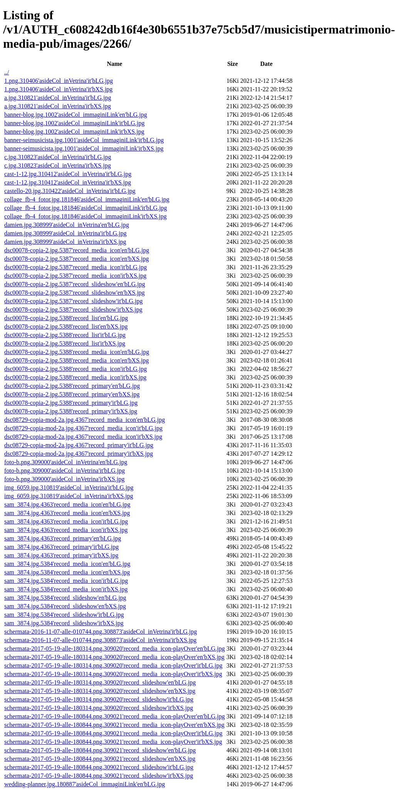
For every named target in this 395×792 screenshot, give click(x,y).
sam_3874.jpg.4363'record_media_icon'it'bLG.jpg (66, 521)
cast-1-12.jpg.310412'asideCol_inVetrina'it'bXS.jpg (67, 182)
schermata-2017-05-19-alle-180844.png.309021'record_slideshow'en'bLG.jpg (100, 750)
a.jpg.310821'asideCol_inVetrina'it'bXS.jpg (57, 106)
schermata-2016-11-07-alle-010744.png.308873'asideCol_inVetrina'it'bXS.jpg (100, 640)
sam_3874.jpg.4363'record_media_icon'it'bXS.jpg (66, 530)
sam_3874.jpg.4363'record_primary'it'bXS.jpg (61, 555)
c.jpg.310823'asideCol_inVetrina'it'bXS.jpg (57, 165)
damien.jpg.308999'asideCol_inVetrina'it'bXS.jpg (65, 241)
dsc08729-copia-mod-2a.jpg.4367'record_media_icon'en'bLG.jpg (84, 419)
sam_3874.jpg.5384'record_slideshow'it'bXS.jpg (64, 623)
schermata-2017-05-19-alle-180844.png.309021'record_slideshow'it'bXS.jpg (98, 775)
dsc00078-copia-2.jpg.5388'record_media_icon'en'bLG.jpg (76, 352)
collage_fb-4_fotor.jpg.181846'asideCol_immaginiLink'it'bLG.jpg (85, 208)
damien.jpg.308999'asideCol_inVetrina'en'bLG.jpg (66, 224)
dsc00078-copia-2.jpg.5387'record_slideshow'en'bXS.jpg (74, 292)
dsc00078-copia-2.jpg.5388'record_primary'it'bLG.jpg (71, 402)
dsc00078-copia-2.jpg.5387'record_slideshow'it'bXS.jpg (73, 309)
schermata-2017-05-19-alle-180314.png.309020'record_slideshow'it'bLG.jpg (98, 699)
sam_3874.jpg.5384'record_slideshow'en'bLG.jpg (65, 597)
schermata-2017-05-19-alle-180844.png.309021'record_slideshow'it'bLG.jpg (98, 767)
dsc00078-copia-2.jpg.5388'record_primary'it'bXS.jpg (70, 411)
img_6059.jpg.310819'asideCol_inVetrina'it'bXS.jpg (68, 496)
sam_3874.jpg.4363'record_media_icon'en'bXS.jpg (67, 513)
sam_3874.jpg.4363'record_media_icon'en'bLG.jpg (67, 504)
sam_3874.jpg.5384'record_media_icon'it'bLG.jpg (66, 580)
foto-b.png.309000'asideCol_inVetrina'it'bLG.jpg (64, 470)
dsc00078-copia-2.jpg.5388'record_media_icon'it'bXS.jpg (75, 377)
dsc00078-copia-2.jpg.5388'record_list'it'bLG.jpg (65, 335)
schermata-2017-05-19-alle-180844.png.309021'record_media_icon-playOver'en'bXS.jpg (114, 725)
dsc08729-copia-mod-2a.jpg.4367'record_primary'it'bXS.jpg (78, 453)
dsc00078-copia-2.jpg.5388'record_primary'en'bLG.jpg (72, 386)
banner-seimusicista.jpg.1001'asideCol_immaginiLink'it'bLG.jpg (84, 140)
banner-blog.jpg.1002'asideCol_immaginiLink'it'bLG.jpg (74, 123)
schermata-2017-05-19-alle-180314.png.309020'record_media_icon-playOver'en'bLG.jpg (114, 648)
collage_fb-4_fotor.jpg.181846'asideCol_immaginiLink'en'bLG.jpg (87, 199)
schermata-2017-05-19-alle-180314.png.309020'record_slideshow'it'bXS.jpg (98, 708)
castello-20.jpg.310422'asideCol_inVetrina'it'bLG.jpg (70, 191)
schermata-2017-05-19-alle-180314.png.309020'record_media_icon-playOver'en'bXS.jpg (114, 657)
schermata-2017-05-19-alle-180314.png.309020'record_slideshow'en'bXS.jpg (99, 691)
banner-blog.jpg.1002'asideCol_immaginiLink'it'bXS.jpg (74, 131)
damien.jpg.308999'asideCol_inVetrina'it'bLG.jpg (65, 233)
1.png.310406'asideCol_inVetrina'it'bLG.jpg (58, 80)
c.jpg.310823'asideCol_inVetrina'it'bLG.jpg (57, 157)
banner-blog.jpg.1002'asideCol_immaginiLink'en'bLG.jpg (75, 114)
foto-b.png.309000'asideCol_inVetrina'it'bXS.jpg (64, 479)
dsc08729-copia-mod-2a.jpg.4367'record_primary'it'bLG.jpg (78, 445)
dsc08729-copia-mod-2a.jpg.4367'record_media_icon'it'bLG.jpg (83, 428)
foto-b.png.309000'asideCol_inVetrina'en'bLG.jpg (65, 462)
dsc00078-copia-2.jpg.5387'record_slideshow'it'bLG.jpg (73, 301)
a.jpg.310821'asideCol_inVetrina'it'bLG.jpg (57, 97)
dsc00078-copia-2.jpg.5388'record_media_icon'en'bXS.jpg (76, 360)
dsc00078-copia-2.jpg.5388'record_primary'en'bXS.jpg (72, 394)
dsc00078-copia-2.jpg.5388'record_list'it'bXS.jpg (64, 343)
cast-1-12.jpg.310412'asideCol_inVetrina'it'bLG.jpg (67, 174)
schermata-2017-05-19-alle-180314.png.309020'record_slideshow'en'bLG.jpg (100, 682)
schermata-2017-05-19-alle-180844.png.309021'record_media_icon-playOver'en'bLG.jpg (114, 716)
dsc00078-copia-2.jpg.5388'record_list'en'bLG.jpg (66, 318)
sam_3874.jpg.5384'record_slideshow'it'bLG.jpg (64, 614)
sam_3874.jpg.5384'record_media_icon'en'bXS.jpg (67, 572)
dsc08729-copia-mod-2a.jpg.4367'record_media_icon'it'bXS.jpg (83, 436)
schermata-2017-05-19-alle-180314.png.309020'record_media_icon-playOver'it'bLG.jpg (113, 665)
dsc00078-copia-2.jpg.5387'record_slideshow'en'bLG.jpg (74, 284)
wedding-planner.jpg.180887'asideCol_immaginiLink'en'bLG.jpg (84, 784)
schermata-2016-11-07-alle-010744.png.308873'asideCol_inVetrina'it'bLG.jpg (100, 631)
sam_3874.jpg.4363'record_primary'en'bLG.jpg (62, 538)
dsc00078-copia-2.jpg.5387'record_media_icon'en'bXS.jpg (76, 258)
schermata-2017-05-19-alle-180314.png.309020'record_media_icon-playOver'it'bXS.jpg (113, 674)
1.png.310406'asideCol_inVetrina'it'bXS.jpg (58, 89)
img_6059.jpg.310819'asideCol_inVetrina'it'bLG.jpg (68, 487)
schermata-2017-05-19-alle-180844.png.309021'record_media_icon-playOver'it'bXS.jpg (113, 741)
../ (6, 72)
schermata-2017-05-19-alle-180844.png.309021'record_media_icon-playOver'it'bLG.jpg (113, 733)
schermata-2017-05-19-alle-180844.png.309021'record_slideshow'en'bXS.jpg (99, 758)
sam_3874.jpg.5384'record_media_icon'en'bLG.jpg (67, 563)
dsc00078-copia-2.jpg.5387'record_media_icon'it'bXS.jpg (75, 275)
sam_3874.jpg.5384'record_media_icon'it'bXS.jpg (66, 589)
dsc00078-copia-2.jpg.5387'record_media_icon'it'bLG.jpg (75, 267)
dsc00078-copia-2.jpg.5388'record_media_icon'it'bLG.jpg (75, 369)
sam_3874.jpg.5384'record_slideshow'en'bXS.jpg (65, 606)
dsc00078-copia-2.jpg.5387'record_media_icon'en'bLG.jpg (76, 250)
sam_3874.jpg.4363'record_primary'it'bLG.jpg (61, 547)
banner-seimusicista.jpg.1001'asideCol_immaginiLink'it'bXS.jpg (83, 148)
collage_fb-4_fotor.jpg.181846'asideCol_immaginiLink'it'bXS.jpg (85, 216)
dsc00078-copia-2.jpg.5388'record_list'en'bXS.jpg (66, 326)
